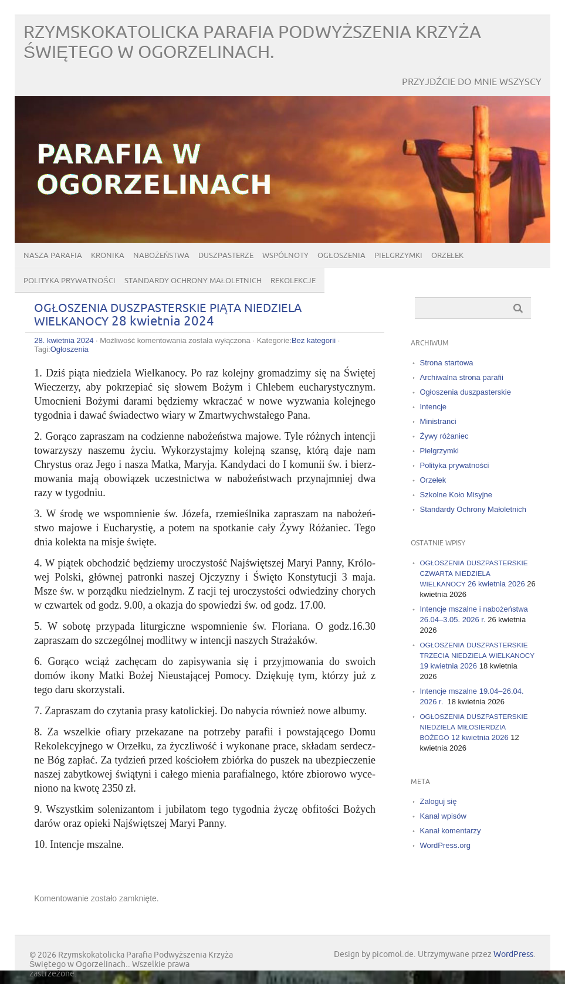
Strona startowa (446, 362)
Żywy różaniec (444, 436)
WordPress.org (445, 845)
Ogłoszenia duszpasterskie (465, 392)
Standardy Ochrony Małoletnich (193, 281)
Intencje (433, 406)
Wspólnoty (285, 256)
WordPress (513, 954)
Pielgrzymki (398, 256)
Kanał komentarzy (450, 830)
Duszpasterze (225, 256)
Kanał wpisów (443, 816)
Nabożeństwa (161, 256)
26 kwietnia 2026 (474, 573)
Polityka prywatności (69, 281)
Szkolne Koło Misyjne (456, 494)
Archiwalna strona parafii (461, 377)
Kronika (107, 256)
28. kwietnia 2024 (63, 340)
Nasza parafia (52, 256)
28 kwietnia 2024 (168, 314)
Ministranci (438, 421)
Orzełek (447, 256)
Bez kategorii (314, 340)
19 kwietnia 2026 (477, 655)
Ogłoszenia (341, 256)
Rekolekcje (293, 281)
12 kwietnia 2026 (474, 727)
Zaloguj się (438, 801)
